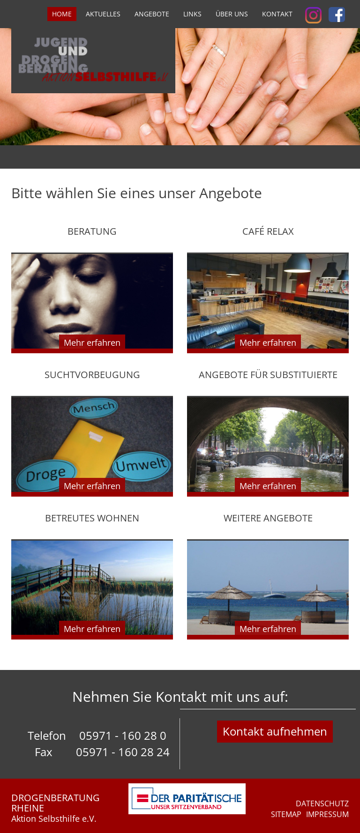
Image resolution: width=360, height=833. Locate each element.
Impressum (327, 814)
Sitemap (286, 814)
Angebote (152, 13)
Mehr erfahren (92, 342)
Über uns (232, 13)
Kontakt (277, 13)
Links (192, 13)
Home (62, 13)
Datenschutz (322, 803)
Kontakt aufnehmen (275, 731)
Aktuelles (103, 13)
